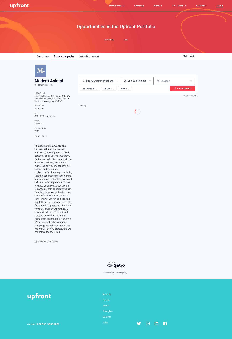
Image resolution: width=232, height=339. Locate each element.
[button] (90, 88)
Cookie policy (121, 273)
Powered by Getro (190, 96)
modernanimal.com (44, 85)
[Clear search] (116, 81)
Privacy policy (108, 273)
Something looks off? (46, 241)
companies (64, 56)
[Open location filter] (191, 81)
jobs (43, 56)
